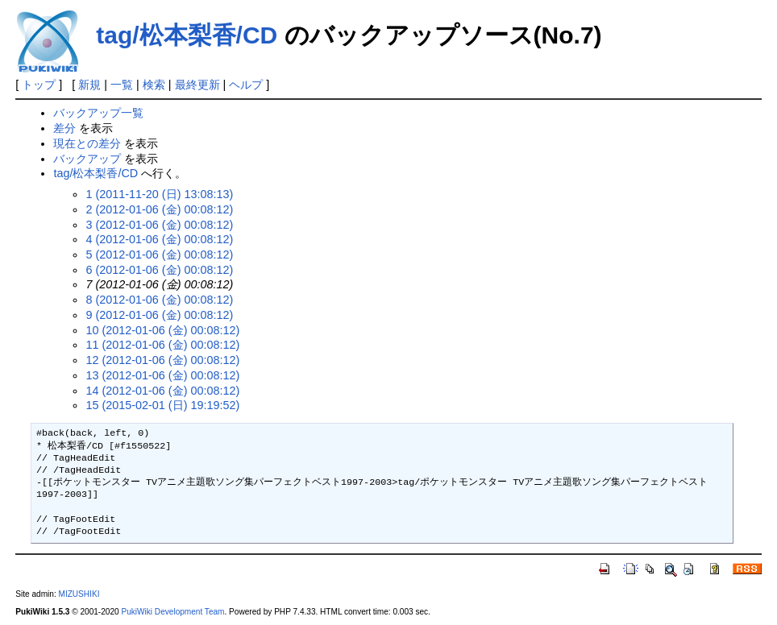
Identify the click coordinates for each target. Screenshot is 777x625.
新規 (89, 84)
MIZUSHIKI (78, 594)
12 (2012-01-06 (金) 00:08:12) (162, 360)
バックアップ (87, 158)
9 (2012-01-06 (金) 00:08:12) (159, 314)
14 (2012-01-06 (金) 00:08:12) (162, 390)
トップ (39, 84)
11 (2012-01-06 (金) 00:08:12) (162, 344)
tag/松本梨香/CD (186, 35)
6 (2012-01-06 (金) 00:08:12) (159, 269)
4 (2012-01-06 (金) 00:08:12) (159, 239)
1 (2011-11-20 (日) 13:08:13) (159, 194)
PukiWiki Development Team (172, 611)
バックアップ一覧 (98, 112)
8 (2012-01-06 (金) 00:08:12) (159, 299)
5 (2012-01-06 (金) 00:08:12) (159, 254)
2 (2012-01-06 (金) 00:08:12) (159, 209)
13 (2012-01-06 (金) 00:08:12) (162, 375)
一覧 (121, 84)
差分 (64, 128)
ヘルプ (246, 84)
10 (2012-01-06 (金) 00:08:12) (162, 330)
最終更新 (197, 84)
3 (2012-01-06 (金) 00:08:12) (159, 224)
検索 (154, 84)
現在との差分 (87, 143)
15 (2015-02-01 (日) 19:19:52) (162, 405)
